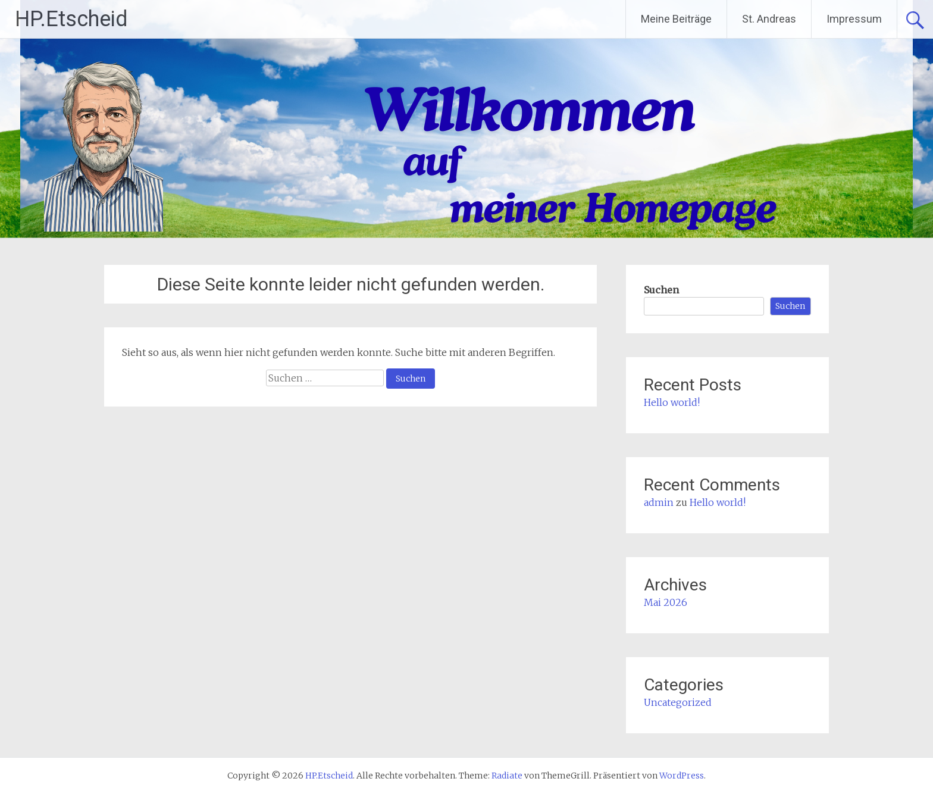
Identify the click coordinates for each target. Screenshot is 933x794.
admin (659, 502)
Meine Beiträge (676, 18)
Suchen (661, 290)
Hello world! (672, 402)
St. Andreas (769, 18)
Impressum (854, 18)
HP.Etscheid (71, 19)
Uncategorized (678, 702)
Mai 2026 (665, 602)
